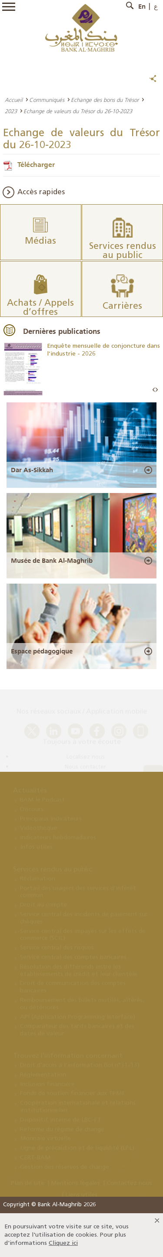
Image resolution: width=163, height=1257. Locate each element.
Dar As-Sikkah (32, 470)
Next (156, 390)
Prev (154, 390)
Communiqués (46, 99)
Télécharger (36, 164)
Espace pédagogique (42, 651)
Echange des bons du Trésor (105, 99)
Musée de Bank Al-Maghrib (52, 561)
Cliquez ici (63, 1243)
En (142, 6)
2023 (11, 111)
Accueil (14, 99)
